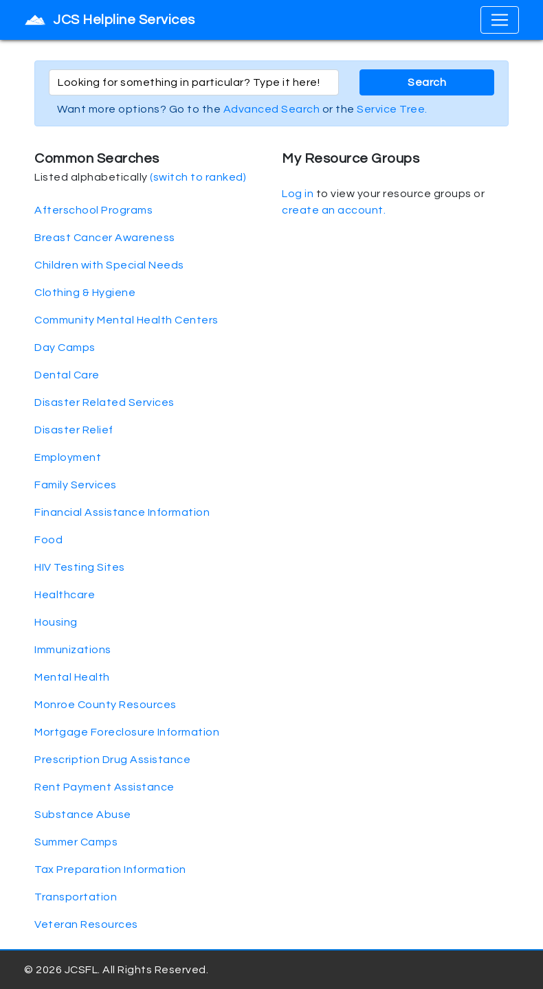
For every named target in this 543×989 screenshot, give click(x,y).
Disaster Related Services (104, 402)
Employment (67, 457)
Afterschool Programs (93, 210)
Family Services (75, 484)
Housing (56, 622)
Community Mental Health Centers (126, 320)
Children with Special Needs (109, 265)
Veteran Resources (86, 924)
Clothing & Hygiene (84, 292)
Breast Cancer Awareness (104, 237)
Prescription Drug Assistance (112, 759)
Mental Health (72, 677)
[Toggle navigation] (499, 20)
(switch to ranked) (198, 177)
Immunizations (72, 649)
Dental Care (67, 375)
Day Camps (65, 347)
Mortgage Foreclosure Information (126, 732)
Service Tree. (392, 109)
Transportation (75, 896)
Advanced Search (271, 109)
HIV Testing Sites (79, 567)
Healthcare (64, 594)
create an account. (334, 210)
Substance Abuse (82, 814)
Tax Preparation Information (110, 869)
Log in (297, 193)
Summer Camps (76, 842)
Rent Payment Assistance (104, 787)
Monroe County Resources (105, 704)
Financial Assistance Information (122, 512)
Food (48, 539)
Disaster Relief (73, 429)
